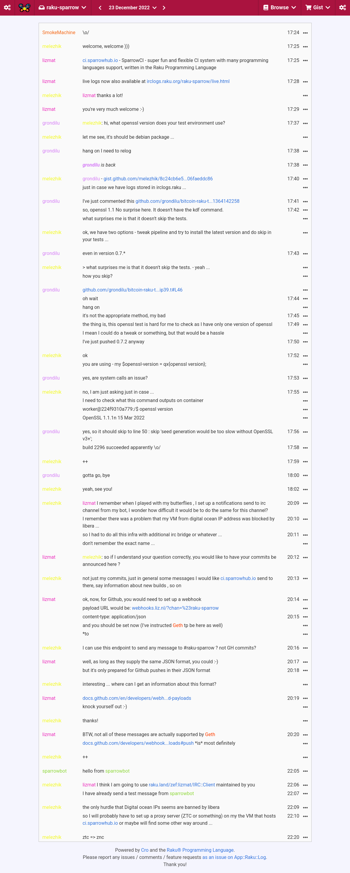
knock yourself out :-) (105, 706)
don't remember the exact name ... (119, 543)
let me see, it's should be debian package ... (128, 137)
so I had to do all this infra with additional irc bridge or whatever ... (152, 534)
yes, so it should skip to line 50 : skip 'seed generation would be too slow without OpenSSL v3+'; (178, 435)
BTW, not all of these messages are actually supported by (149, 734)
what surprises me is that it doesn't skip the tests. (135, 218)
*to (86, 634)
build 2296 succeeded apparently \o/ (122, 447)
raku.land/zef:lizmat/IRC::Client (182, 785)
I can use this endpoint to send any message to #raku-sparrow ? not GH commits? (169, 648)
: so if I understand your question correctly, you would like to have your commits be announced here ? (179, 560)
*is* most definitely (159, 743)
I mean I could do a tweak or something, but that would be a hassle (153, 333)
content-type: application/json (114, 617)
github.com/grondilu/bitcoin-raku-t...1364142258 (188, 201)
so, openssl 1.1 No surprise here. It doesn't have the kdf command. (153, 210)
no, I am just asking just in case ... (118, 392)
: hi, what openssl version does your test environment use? (154, 123)
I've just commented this (161, 201)
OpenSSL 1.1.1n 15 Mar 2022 (114, 418)
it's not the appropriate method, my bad (124, 315)
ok (85, 355)
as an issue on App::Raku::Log (234, 857)
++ (85, 461)
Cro (145, 850)
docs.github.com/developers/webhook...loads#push (138, 743)
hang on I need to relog (107, 151)
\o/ (86, 32)
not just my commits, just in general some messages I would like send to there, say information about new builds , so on (178, 582)
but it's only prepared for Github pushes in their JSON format (146, 670)
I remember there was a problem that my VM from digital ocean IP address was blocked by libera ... (179, 522)
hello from (106, 771)
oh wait (90, 298)
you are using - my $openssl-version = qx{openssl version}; (144, 364)
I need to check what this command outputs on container (143, 400)
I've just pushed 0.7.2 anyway (113, 342)
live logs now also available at (156, 81)
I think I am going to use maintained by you (169, 785)
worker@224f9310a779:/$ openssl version (128, 409)
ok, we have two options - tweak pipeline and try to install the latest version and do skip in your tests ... (177, 235)
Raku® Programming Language (200, 850)
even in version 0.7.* (104, 253)
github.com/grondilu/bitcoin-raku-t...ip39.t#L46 (133, 290)
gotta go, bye (96, 475)
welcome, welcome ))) (106, 46)
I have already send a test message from (138, 793)
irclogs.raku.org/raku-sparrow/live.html (188, 81)
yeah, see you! (97, 489)
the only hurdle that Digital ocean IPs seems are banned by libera (151, 807)
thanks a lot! (103, 95)
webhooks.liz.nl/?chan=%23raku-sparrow (175, 608)
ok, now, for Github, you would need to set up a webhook (142, 599)
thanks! (90, 721)
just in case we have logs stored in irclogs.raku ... (134, 187)
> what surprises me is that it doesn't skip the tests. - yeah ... (146, 267)
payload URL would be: (151, 608)
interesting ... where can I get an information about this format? (149, 684)
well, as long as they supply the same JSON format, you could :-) (150, 661)
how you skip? (98, 276)
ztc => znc (93, 837)
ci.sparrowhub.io (100, 60)
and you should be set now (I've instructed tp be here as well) (153, 625)
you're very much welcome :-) (113, 109)
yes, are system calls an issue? (115, 378)
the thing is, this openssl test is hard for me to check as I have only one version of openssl (177, 324)
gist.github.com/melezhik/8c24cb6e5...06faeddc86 (158, 179)
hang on (91, 307)
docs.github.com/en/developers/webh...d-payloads (137, 698)
